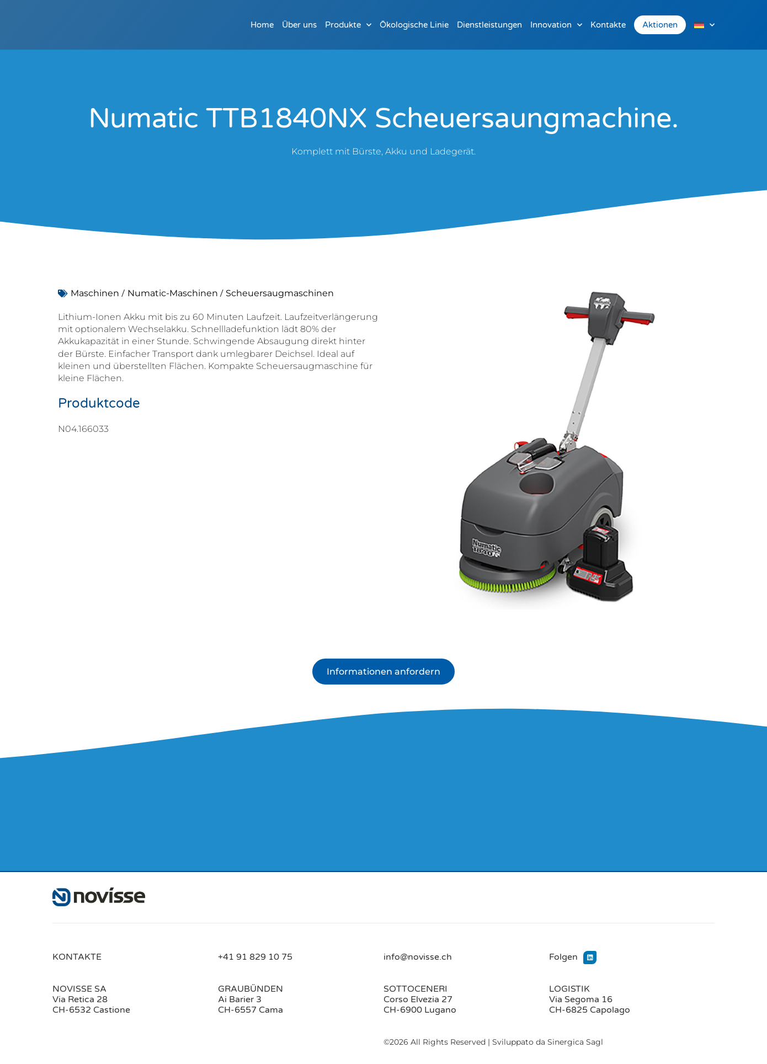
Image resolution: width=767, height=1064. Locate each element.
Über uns (299, 25)
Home (262, 25)
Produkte (348, 24)
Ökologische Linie (414, 25)
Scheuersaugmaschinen (280, 293)
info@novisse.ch (418, 957)
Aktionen (660, 25)
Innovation (556, 24)
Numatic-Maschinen (172, 293)
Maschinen (95, 293)
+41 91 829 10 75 (255, 957)
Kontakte (608, 25)
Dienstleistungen (489, 25)
